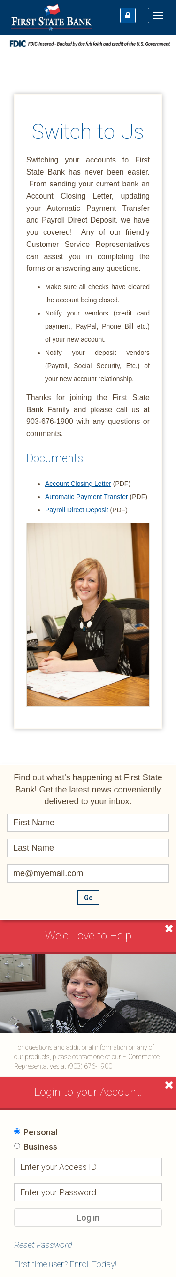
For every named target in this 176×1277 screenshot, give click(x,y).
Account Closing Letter (78, 483)
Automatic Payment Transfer (86, 496)
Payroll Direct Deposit (76, 510)
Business (40, 1147)
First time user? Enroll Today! (65, 1264)
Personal (40, 1132)
